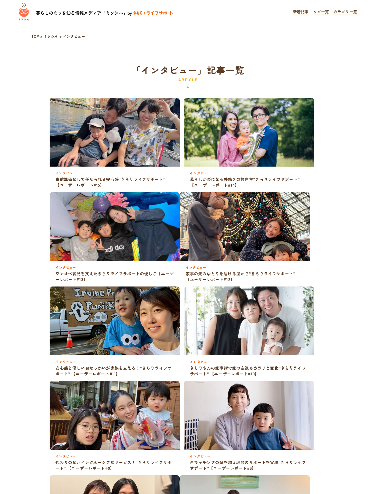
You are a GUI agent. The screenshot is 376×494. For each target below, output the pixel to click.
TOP (113, 465)
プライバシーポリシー (159, 465)
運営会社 (259, 465)
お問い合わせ (217, 465)
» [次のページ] (199, 449)
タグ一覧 (321, 12)
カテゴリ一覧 (345, 12)
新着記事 (301, 12)
